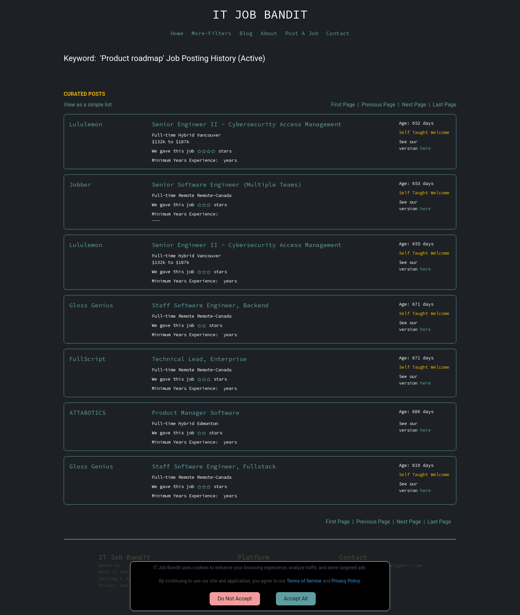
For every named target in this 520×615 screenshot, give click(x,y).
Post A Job (301, 33)
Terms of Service (304, 581)
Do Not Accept (235, 598)
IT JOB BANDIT (260, 14)
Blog (246, 33)
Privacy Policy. (346, 581)
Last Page (444, 104)
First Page (343, 104)
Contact (338, 33)
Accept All (296, 598)
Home (177, 33)
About (269, 33)
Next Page (414, 104)
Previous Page (378, 104)
